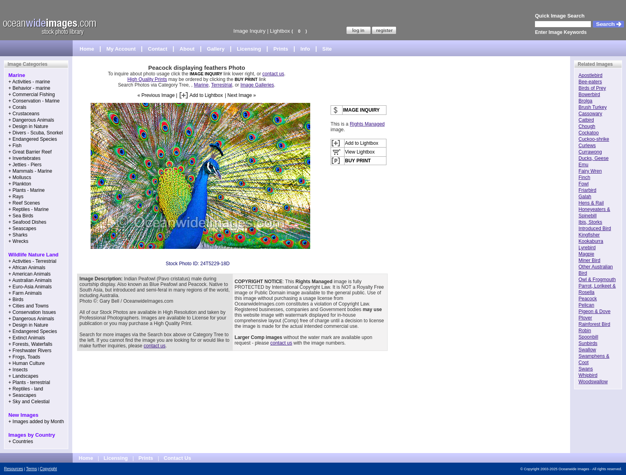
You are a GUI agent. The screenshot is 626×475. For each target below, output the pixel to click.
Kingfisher (589, 235)
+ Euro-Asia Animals (30, 287)
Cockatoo (588, 133)
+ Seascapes (22, 228)
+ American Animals (29, 274)
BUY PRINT (246, 79)
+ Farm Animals (25, 293)
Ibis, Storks (590, 222)
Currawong (590, 152)
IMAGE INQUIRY (207, 73)
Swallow (587, 350)
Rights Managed (367, 124)
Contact (157, 49)
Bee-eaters (590, 82)
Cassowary (590, 113)
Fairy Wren (590, 171)
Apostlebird (590, 75)
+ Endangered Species (32, 139)
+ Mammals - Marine (30, 171)
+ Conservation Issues (32, 312)
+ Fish (15, 145)
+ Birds (16, 299)
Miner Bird (589, 260)
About (187, 49)
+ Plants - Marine (26, 190)
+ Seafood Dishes (27, 222)
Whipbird (587, 375)
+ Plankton (19, 184)
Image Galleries (257, 85)
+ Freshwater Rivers (30, 350)
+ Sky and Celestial (29, 401)
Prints (280, 49)
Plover (585, 318)
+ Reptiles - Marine (28, 209)
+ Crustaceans (24, 113)
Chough (586, 126)
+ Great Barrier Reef (30, 152)
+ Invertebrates (24, 158)
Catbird (586, 120)
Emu (583, 165)
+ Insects (18, 370)
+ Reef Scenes (24, 203)
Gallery (215, 49)
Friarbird (587, 190)
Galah (584, 196)
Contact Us (177, 458)
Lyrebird (587, 247)
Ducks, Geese (593, 158)
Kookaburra (590, 241)
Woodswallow (593, 381)
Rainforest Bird (594, 324)
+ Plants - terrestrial (29, 382)
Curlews (587, 145)
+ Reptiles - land (25, 389)
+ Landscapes (23, 376)
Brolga (585, 101)
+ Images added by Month (36, 421)
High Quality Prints (147, 79)
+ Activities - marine (29, 82)
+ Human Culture (26, 363)
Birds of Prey (592, 88)
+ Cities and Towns (28, 306)
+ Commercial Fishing (31, 94)
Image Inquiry (249, 31)
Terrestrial (221, 85)
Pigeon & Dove (594, 311)
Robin (584, 330)
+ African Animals (26, 267)
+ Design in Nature (28, 126)
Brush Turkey (592, 107)
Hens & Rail (591, 203)
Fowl (583, 184)
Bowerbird (589, 94)
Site (327, 49)
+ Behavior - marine (29, 88)
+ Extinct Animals (26, 338)
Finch (584, 177)
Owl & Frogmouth (597, 279)
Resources (13, 469)
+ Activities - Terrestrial (32, 261)
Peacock (587, 299)
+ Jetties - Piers (25, 165)
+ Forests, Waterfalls (30, 344)
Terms (31, 469)
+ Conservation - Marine (33, 101)
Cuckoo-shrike (593, 139)
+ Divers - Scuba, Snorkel (35, 133)
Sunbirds (587, 343)
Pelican (586, 305)
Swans (585, 369)
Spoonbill (588, 337)
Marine (201, 85)
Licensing (249, 49)
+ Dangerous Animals (31, 120)
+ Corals (17, 107)
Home (87, 49)
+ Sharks (18, 235)
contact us (273, 74)
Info (305, 49)
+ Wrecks (18, 241)
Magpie (586, 254)
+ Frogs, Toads (24, 357)
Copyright (48, 469)
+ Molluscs (19, 177)
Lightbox (280, 31)
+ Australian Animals (30, 280)
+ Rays (16, 196)
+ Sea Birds (20, 216)
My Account (121, 49)
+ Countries (20, 441)
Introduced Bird (594, 228)
